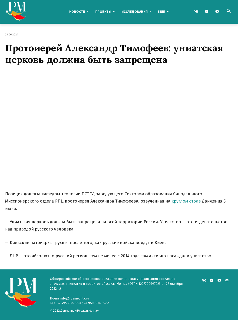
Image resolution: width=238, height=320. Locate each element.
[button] (228, 11)
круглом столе (186, 201)
